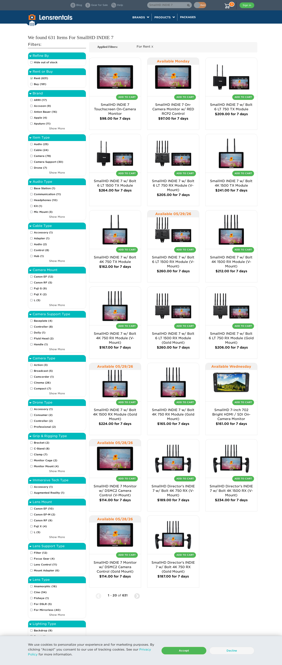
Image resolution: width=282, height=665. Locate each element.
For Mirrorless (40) (47, 609)
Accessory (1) (43, 232)
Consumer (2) (43, 415)
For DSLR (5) (43, 604)
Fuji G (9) (40, 288)
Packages (188, 17)
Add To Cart (127, 97)
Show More (57, 128)
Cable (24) (41, 150)
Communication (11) (47, 194)
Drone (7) (40, 167)
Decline (232, 650)
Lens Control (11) (45, 564)
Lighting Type (44, 624)
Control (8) (41, 250)
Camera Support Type (51, 314)
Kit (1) (38, 206)
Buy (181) (40, 84)
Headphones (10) (46, 200)
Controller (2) (43, 420)
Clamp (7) (41, 454)
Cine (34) (40, 592)
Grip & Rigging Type (50, 436)
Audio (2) (40, 244)
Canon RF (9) (43, 520)
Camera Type (44, 358)
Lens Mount (42, 502)
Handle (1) (41, 344)
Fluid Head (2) (44, 338)
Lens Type (41, 580)
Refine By (41, 56)
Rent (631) (41, 78)
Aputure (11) (42, 123)
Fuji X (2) (40, 294)
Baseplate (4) (43, 320)
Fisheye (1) (41, 598)
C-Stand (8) (42, 448)
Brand (38, 93)
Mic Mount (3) (43, 211)
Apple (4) (40, 117)
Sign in (247, 5)
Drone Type (42, 402)
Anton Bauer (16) (45, 111)
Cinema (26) (42, 382)
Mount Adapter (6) (46, 570)
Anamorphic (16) (45, 586)
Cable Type (42, 226)
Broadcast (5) (43, 370)
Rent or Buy (43, 71)
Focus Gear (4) (44, 558)
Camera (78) (42, 156)
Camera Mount (45, 270)
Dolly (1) (39, 332)
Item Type (41, 137)
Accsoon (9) (42, 105)
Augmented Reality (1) (49, 492)
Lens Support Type (49, 546)
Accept (184, 650)
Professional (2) (45, 426)
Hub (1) (39, 256)
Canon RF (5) (43, 282)
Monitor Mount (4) (46, 466)
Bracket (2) (41, 442)
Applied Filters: (107, 46)
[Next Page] (137, 595)
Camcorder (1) (44, 376)
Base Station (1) (44, 188)
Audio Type (42, 182)
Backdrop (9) (43, 630)
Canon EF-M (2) (44, 514)
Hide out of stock (46, 62)
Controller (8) (43, 326)
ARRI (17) (40, 100)
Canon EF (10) (44, 508)
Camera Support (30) (48, 161)
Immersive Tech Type (51, 480)
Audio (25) (41, 144)
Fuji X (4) (40, 526)
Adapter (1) (42, 238)
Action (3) (41, 364)
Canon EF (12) (43, 276)
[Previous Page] (98, 595)
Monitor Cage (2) (45, 460)
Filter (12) (40, 552)
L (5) (37, 300)
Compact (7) (42, 388)
